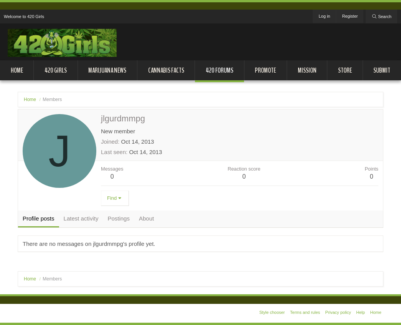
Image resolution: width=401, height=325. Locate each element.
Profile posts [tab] (38, 218)
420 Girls (56, 70)
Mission (307, 70)
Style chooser (272, 312)
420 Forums (219, 70)
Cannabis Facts (166, 70)
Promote (265, 70)
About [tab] (146, 218)
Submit (381, 70)
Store (345, 70)
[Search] (381, 16)
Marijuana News (107, 70)
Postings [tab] (118, 218)
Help (360, 312)
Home (17, 70)
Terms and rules (305, 312)
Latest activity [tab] (81, 218)
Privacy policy (338, 312)
